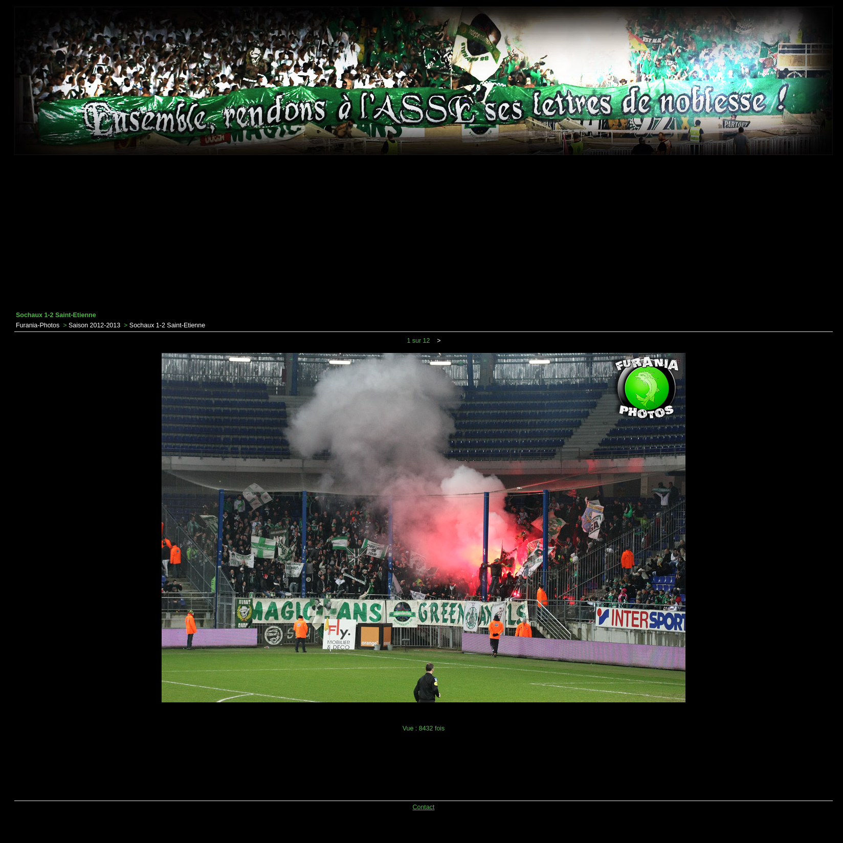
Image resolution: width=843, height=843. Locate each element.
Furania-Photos (37, 325)
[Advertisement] (423, 233)
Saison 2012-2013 (94, 325)
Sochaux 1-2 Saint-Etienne (167, 325)
